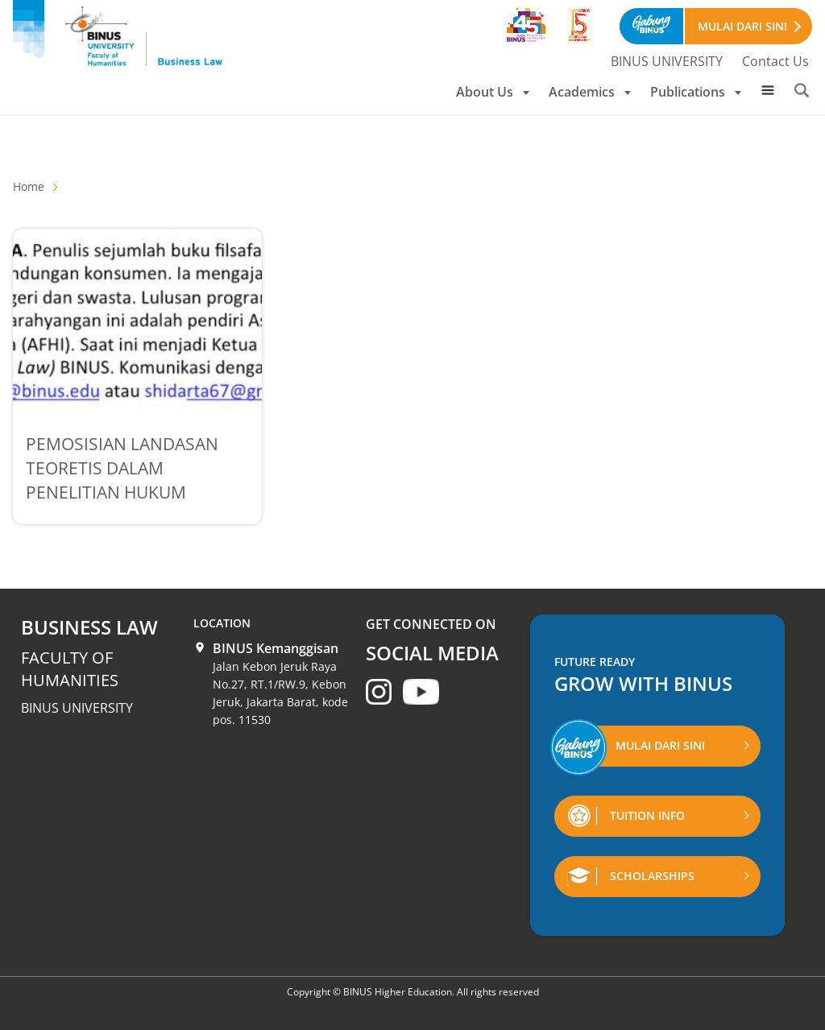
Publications (695, 92)
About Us (492, 92)
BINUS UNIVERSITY (667, 61)
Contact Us (775, 61)
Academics (590, 92)
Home (28, 186)
